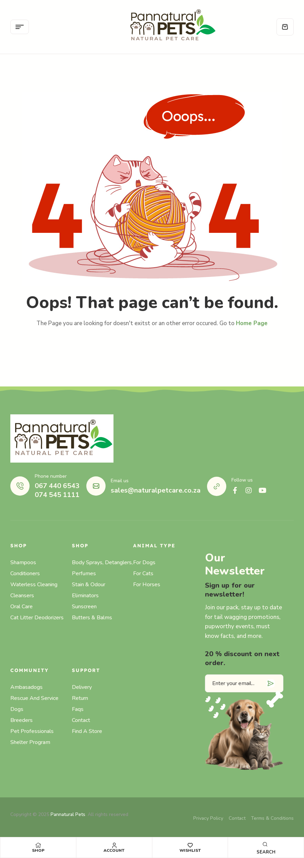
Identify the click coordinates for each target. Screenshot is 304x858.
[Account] (114, 845)
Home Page (252, 323)
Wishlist (190, 850)
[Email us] (96, 486)
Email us (120, 480)
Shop (38, 850)
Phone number (51, 476)
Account (114, 850)
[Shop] (38, 845)
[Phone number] (20, 486)
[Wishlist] (190, 845)
